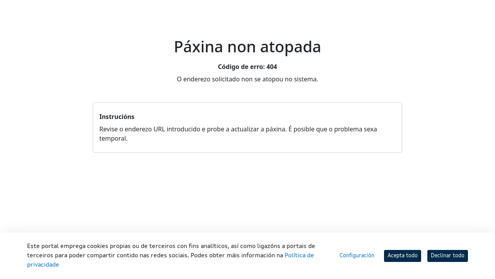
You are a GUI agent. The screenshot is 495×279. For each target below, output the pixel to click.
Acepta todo (402, 255)
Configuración (357, 255)
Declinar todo (447, 255)
